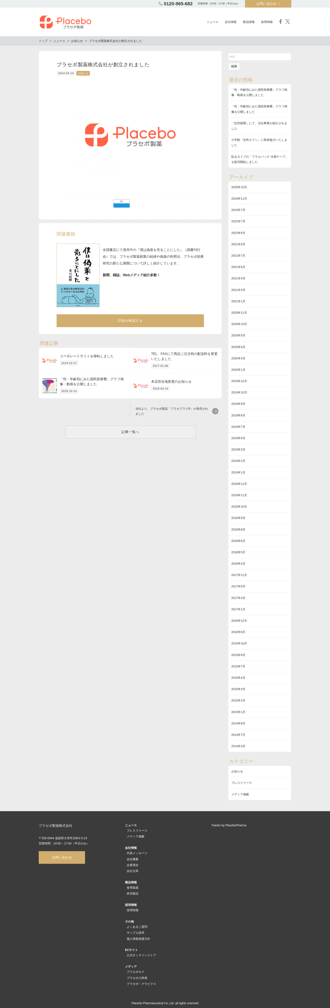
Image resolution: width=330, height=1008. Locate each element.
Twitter (287, 21)
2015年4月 (238, 677)
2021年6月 (238, 267)
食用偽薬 (132, 887)
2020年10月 (239, 324)
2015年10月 (239, 643)
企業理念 (132, 865)
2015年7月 (238, 666)
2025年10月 (239, 187)
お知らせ (83, 73)
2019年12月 (239, 381)
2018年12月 (239, 483)
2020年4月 (238, 347)
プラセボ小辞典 (137, 978)
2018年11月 (239, 495)
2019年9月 (238, 403)
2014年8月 (238, 723)
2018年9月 (238, 518)
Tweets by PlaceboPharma (228, 825)
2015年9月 (238, 655)
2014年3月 (238, 746)
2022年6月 (238, 233)
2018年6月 (238, 541)
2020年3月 (238, 358)
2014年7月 (238, 734)
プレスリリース (241, 782)
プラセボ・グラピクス (141, 983)
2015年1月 (238, 712)
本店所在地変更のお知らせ (171, 381)
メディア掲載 (240, 794)
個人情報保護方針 (138, 938)
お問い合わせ (266, 3)
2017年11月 (239, 575)
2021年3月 (238, 290)
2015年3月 (238, 689)
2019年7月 (238, 426)
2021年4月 (238, 278)
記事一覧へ (130, 432)
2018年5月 (238, 552)
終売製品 (132, 893)
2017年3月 (238, 598)
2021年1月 (238, 301)
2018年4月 (238, 563)
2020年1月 (238, 369)
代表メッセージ (137, 853)
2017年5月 (238, 586)
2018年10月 (239, 506)
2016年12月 (239, 620)
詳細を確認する (130, 320)
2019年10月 (239, 392)
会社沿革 (132, 871)
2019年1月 (238, 472)
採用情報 (132, 910)
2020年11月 (239, 312)
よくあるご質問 (137, 926)
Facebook (280, 21)
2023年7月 (238, 210)
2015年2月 (238, 700)
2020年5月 (238, 335)
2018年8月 (238, 529)
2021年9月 (238, 244)
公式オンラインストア (141, 955)
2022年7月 (238, 221)
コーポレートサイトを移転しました (87, 356)
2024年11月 (239, 198)
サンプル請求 (135, 932)
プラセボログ (135, 971)
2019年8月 (238, 415)
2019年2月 (238, 461)
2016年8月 (238, 632)
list (121, 201)
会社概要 (132, 859)
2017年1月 (238, 609)
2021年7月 (238, 255)
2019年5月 (238, 438)
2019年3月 (238, 449)
